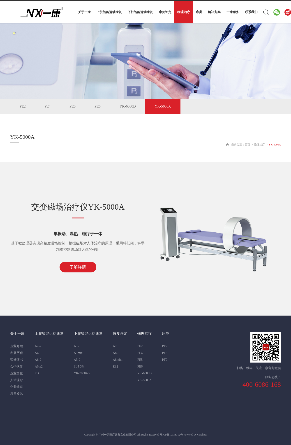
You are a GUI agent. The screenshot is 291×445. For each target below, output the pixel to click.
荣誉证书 (16, 359)
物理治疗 (183, 12)
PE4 (48, 106)
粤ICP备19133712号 (171, 434)
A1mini (78, 353)
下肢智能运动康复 (140, 12)
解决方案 (214, 12)
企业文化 (16, 373)
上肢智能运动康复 (109, 12)
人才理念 (16, 380)
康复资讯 (16, 393)
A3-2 (77, 359)
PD (37, 373)
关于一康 (84, 12)
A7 (115, 346)
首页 (247, 144)
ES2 (115, 366)
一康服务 (232, 12)
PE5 (72, 106)
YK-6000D (128, 106)
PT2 (164, 346)
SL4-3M (79, 366)
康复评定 (165, 12)
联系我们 (251, 12)
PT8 (164, 353)
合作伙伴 (16, 366)
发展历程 (16, 353)
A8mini (117, 359)
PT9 (164, 359)
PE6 (98, 106)
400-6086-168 (261, 384)
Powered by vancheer (195, 434)
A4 (37, 353)
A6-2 (38, 359)
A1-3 (77, 346)
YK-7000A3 (82, 373)
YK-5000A (163, 106)
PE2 (23, 106)
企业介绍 (16, 346)
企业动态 (16, 387)
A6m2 (39, 366)
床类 (199, 12)
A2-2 (38, 346)
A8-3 (116, 353)
